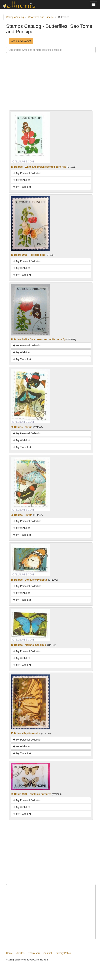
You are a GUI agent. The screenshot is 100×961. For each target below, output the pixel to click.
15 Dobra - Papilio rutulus (26, 733)
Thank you (34, 953)
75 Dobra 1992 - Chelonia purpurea (31, 794)
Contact (47, 953)
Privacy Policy (63, 953)
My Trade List (22, 186)
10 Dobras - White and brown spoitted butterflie (38, 166)
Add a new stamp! (21, 41)
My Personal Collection (27, 173)
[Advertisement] (51, 85)
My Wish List (21, 180)
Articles (20, 953)
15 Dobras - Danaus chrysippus (29, 579)
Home (9, 953)
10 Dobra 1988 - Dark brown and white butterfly (38, 339)
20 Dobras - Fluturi (22, 427)
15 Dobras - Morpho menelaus (28, 644)
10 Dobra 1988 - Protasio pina (28, 254)
